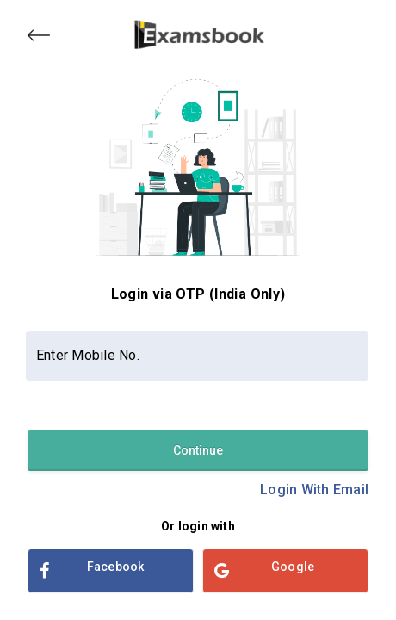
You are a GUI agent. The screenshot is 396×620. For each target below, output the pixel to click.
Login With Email (314, 489)
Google (264, 571)
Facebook (92, 571)
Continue (198, 450)
